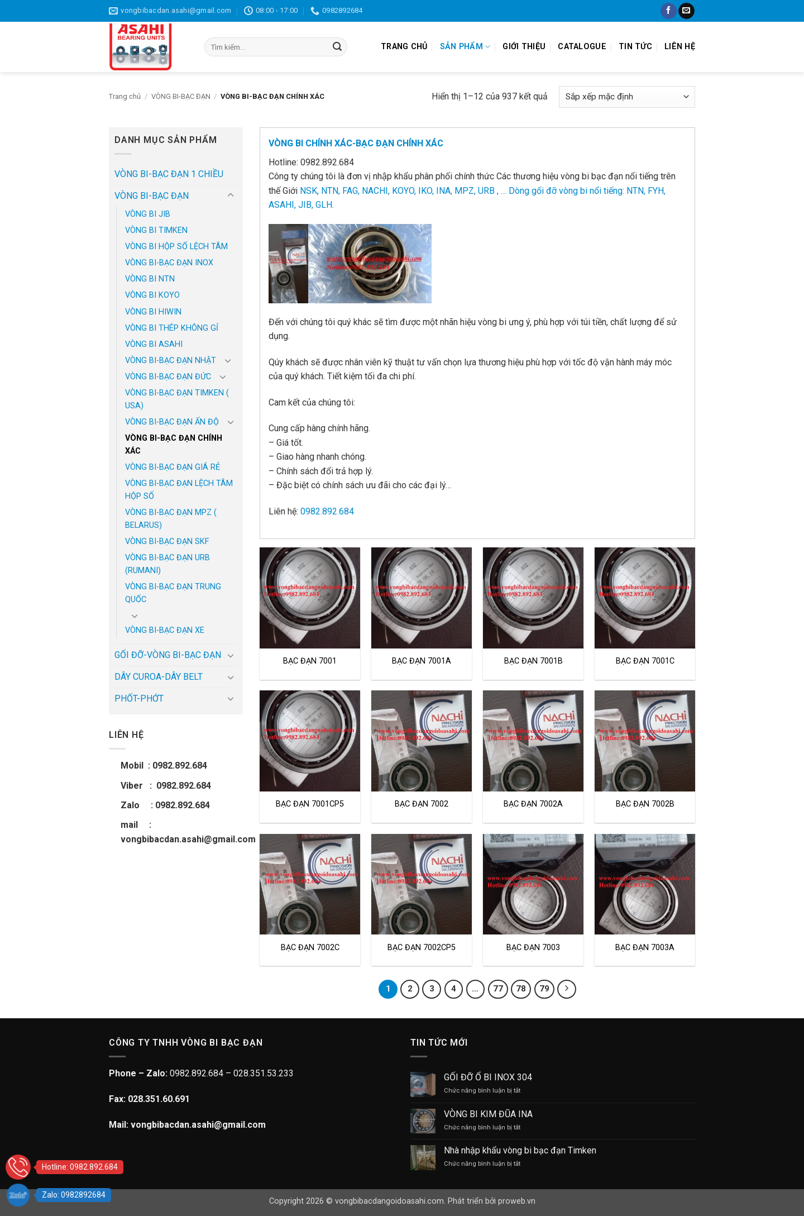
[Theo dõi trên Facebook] (669, 11)
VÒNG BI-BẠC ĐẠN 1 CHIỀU (168, 174)
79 (544, 989)
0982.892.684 (327, 511)
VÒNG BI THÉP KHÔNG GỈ (171, 328)
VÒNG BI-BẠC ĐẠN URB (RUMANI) (167, 564)
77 (498, 989)
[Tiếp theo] (566, 989)
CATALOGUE (582, 46)
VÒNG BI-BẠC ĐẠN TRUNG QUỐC (173, 593)
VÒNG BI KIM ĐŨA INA (488, 1114)
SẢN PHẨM (465, 46)
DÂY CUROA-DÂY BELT (158, 676)
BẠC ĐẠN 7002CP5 (421, 947)
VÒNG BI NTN (150, 279)
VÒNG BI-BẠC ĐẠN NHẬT (170, 360)
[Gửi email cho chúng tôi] (686, 11)
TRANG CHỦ (404, 46)
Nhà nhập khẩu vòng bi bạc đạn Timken (520, 1150)
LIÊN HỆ (679, 46)
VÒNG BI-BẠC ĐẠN (180, 96)
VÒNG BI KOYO (152, 295)
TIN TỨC (635, 46)
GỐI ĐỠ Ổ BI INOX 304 (488, 1077)
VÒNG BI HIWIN (153, 312)
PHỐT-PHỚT (139, 698)
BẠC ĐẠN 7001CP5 (310, 804)
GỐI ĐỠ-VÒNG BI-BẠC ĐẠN (167, 655)
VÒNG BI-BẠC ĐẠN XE (164, 630)
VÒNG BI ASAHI (154, 344)
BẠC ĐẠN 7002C (310, 947)
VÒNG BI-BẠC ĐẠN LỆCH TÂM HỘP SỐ (179, 490)
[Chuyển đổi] (230, 195)
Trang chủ (125, 96)
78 (521, 989)
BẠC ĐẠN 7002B (645, 804)
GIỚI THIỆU (523, 46)
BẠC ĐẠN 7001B (533, 661)
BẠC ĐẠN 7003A (644, 947)
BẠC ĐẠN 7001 (310, 661)
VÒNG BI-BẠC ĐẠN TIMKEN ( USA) (177, 399)
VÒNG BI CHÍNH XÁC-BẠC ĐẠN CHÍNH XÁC (356, 143)
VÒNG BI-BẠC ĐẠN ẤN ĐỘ (172, 422)
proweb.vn (516, 1201)
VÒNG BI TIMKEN (156, 230)
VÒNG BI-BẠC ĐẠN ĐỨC (168, 377)
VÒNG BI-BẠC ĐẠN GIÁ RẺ (172, 467)
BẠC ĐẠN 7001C (645, 661)
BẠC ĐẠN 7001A (421, 661)
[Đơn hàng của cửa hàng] (627, 97)
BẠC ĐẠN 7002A (533, 804)
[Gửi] (337, 46)
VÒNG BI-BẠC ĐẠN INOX (169, 263)
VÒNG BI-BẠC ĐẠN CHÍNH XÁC (173, 444)
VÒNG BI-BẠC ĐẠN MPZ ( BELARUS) (171, 519)
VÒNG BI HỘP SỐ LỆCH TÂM (176, 246)
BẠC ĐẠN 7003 (533, 947)
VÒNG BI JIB (147, 214)
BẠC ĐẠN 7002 (421, 804)
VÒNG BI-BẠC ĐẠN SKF (167, 541)
